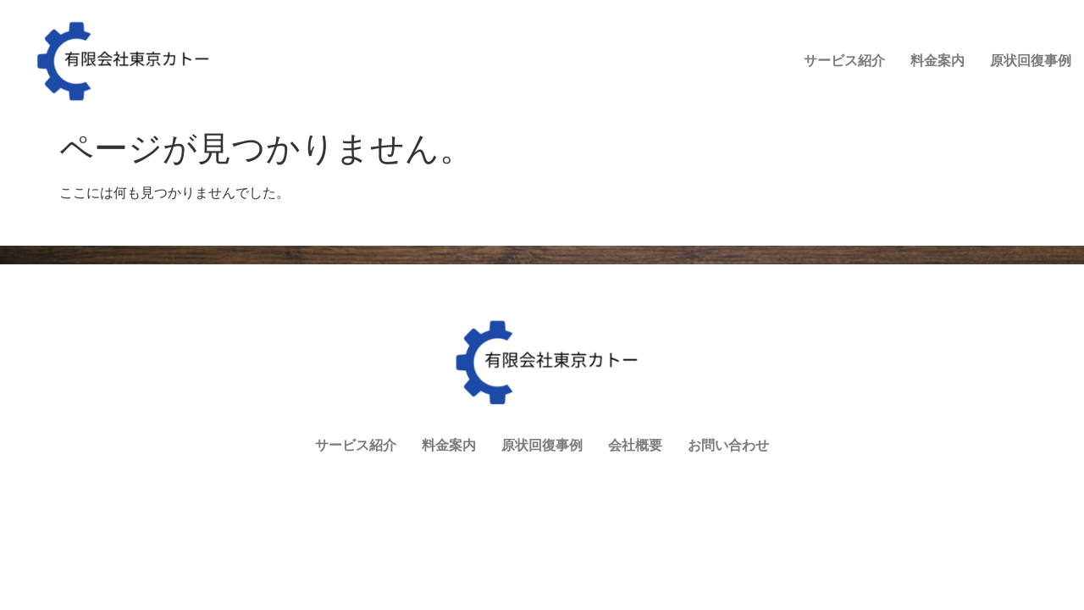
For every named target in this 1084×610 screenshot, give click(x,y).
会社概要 (920, 72)
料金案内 (734, 72)
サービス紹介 (641, 72)
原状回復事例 (827, 72)
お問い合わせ (1013, 72)
